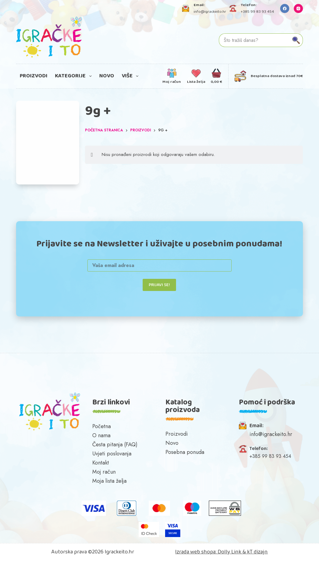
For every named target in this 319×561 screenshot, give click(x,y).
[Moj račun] (171, 76)
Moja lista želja (109, 481)
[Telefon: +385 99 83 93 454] (232, 8)
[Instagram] (298, 8)
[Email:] (242, 425)
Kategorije (74, 76)
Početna (101, 426)
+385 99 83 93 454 (257, 11)
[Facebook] (284, 8)
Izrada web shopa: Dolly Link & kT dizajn (221, 552)
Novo (106, 76)
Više (131, 76)
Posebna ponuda (184, 452)
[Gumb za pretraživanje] (296, 40)
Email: (256, 425)
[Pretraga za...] (254, 40)
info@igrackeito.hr (210, 11)
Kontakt (100, 463)
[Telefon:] (242, 449)
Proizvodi (33, 76)
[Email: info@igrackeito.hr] (185, 8)
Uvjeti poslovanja (111, 454)
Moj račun (104, 472)
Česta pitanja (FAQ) (114, 444)
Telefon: (258, 449)
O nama (101, 435)
